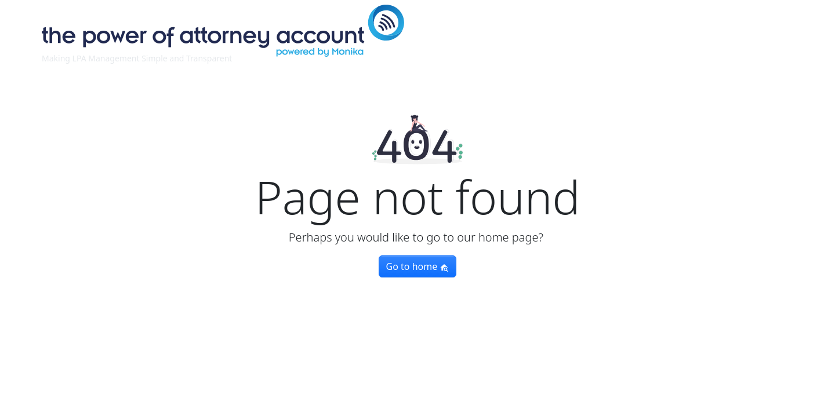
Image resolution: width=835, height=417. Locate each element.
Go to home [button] (417, 266)
